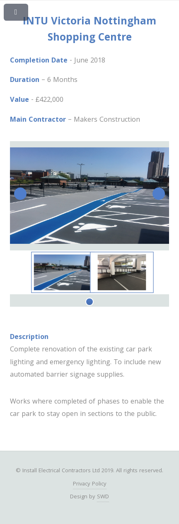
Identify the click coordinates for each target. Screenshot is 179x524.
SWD (103, 497)
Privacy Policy (89, 484)
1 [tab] (89, 302)
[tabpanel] (62, 272)
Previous (20, 193)
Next (158, 193)
